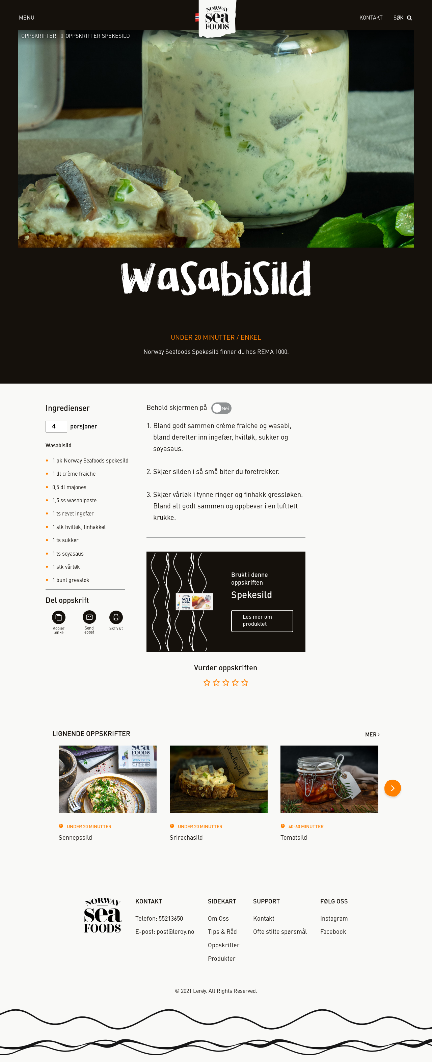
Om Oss (218, 919)
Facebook (333, 932)
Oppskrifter (38, 36)
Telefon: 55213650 (159, 919)
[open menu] (100, 18)
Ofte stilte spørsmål (280, 932)
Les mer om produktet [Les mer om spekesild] (257, 621)
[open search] (403, 18)
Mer (370, 735)
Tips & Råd (222, 932)
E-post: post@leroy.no (164, 932)
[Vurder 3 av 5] (226, 683)
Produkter (222, 959)
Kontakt (371, 18)
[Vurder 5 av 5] (244, 683)
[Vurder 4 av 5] (235, 683)
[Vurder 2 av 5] (216, 683)
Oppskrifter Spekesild (97, 36)
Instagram (334, 919)
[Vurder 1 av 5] (207, 683)
